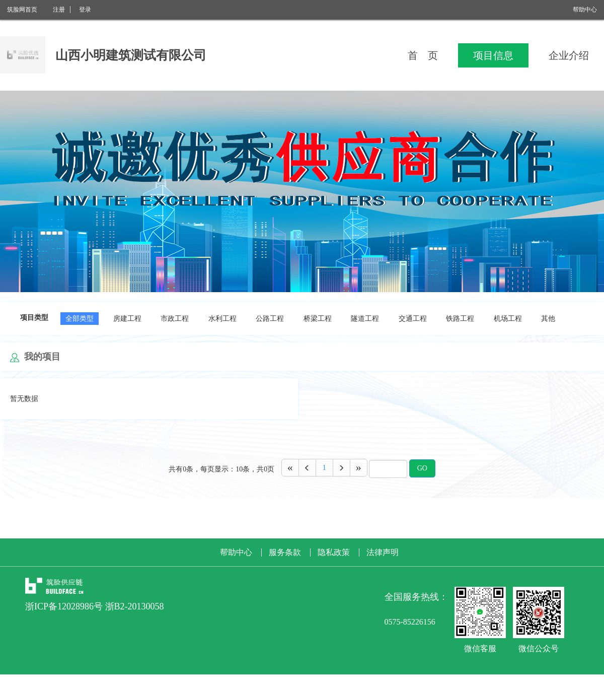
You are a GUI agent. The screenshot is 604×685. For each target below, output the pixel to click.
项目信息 (493, 55)
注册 (59, 9)
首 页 (423, 55)
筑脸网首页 (22, 9)
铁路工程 (460, 318)
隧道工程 (365, 318)
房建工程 (127, 318)
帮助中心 (585, 9)
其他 (548, 318)
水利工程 (222, 318)
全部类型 (79, 318)
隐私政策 (334, 553)
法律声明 (382, 553)
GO (422, 468)
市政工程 (175, 318)
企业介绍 (569, 55)
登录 (85, 9)
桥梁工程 (318, 318)
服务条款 (285, 553)
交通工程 (413, 318)
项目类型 (34, 317)
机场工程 (508, 318)
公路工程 (270, 318)
